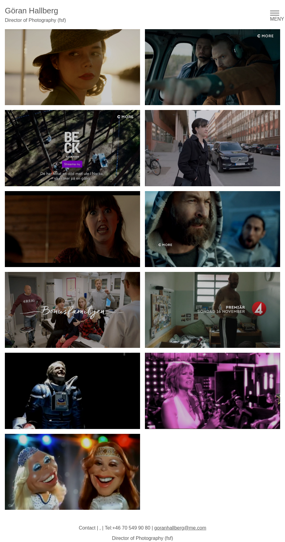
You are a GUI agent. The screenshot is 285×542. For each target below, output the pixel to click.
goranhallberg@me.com (180, 527)
